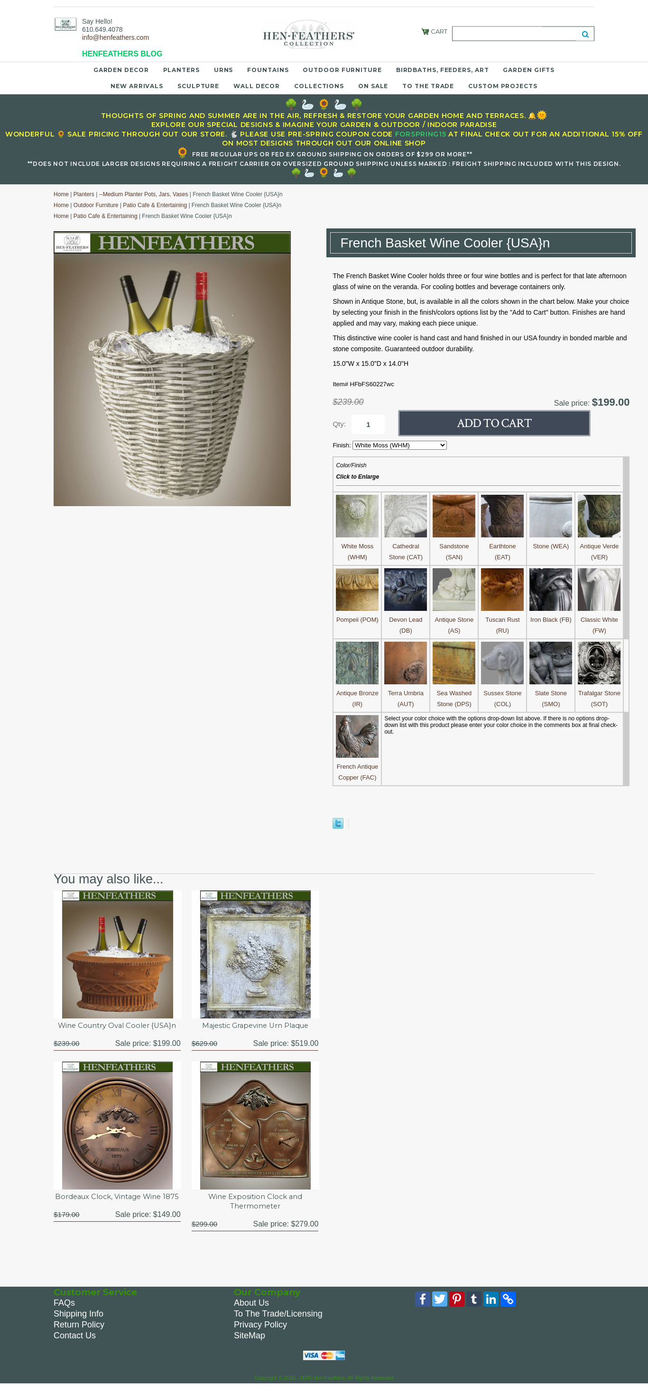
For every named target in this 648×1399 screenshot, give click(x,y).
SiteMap (249, 1349)
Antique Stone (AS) (454, 619)
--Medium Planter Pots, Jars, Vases (143, 194)
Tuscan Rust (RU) (502, 619)
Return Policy (79, 1338)
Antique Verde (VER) (599, 546)
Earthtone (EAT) (502, 546)
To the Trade (428, 86)
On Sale (373, 86)
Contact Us (75, 1349)
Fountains (267, 69)
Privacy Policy (260, 1338)
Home (61, 194)
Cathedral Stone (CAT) (405, 546)
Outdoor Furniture (342, 69)
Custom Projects (502, 86)
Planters (181, 69)
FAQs (64, 1316)
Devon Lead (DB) (405, 619)
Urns (223, 69)
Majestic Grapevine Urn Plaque (255, 1026)
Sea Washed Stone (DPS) (454, 693)
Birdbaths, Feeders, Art (442, 69)
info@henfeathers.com (115, 37)
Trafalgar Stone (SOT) (599, 693)
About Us (251, 1316)
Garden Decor (121, 69)
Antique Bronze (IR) (357, 693)
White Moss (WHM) (357, 546)
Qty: (339, 424)
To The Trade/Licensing (278, 1327)
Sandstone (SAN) (454, 546)
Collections (319, 86)
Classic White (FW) (599, 619)
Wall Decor (256, 86)
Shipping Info (78, 1327)
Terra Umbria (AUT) (405, 693)
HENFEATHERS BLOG (122, 54)
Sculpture (198, 86)
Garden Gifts (529, 69)
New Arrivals (137, 86)
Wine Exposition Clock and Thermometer (255, 1214)
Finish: (342, 445)
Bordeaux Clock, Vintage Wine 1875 (117, 1214)
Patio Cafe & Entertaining (155, 205)
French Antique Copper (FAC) (357, 766)
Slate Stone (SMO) (550, 693)
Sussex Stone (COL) (502, 693)
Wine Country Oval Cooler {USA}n (117, 1031)
